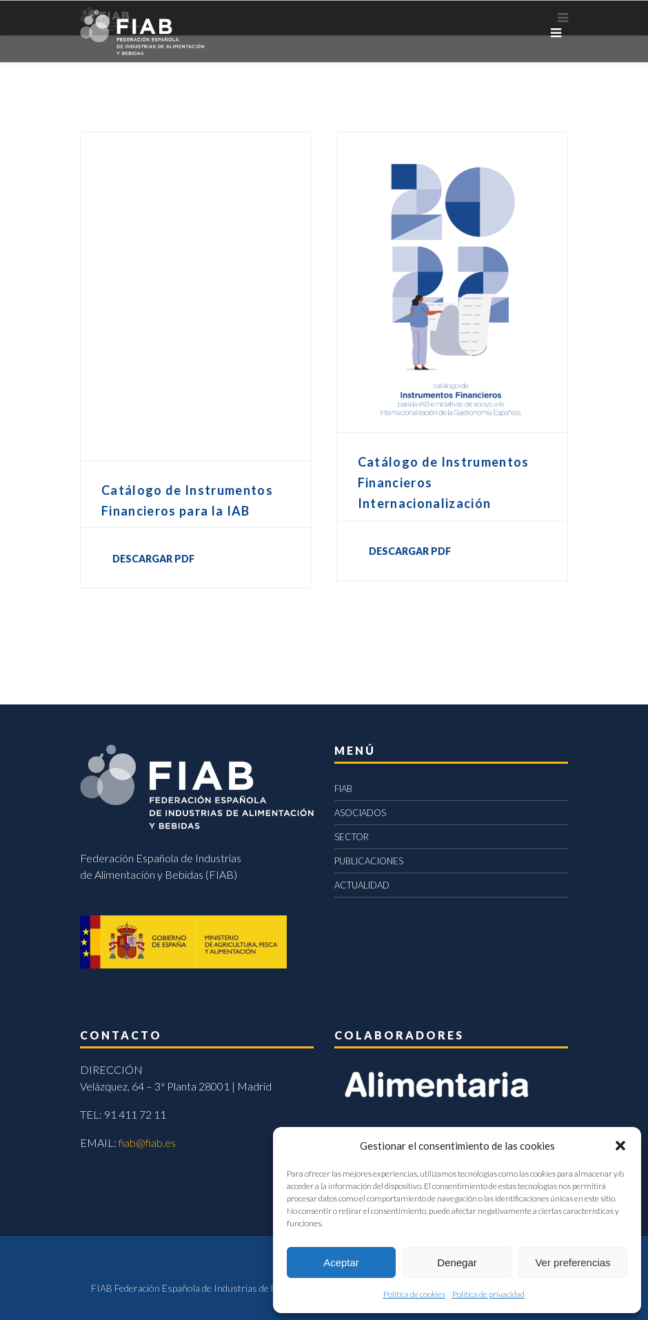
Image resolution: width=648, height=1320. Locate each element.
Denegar (457, 1262)
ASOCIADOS (360, 812)
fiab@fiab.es (147, 1142)
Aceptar (341, 1262)
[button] (620, 1146)
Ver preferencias (572, 1262)
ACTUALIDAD (361, 885)
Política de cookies (414, 1294)
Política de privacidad (488, 1294)
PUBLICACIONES (368, 860)
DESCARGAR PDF (153, 559)
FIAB (343, 788)
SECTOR (351, 836)
